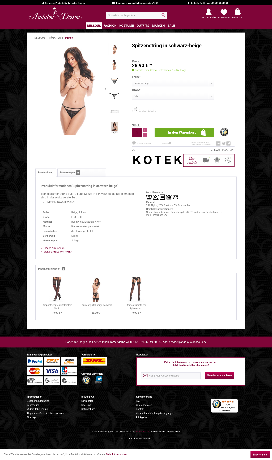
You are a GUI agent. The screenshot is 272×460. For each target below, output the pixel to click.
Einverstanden (260, 454)
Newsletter (87, 400)
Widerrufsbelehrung (37, 409)
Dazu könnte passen (51, 269)
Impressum (33, 405)
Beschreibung (45, 172)
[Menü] (236, 401)
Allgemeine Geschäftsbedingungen (45, 413)
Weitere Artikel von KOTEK (56, 251)
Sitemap (31, 417)
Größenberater (144, 405)
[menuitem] (136, 15)
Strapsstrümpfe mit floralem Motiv (57, 307)
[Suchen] (163, 16)
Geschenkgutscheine (38, 400)
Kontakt (140, 409)
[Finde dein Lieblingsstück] (136, 15)
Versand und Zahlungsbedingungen (155, 413)
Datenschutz (88, 409)
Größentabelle (140, 110)
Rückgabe (141, 417)
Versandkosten (143, 431)
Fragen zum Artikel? (53, 248)
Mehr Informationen (116, 454)
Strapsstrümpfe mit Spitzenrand (136, 307)
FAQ (138, 400)
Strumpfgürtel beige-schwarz (96, 305)
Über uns (86, 405)
